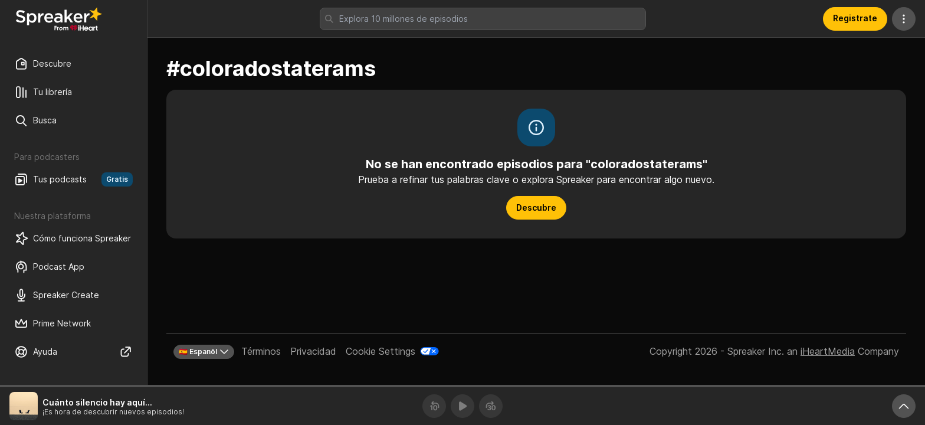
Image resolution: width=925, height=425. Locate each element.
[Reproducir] (462, 406)
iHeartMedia (828, 351)
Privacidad (313, 351)
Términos (261, 351)
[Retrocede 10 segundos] (434, 406)
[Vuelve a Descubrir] (59, 19)
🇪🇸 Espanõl (204, 352)
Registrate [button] (855, 18)
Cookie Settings (380, 351)
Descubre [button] (536, 207)
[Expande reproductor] (904, 406)
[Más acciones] (904, 19)
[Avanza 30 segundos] (491, 406)
